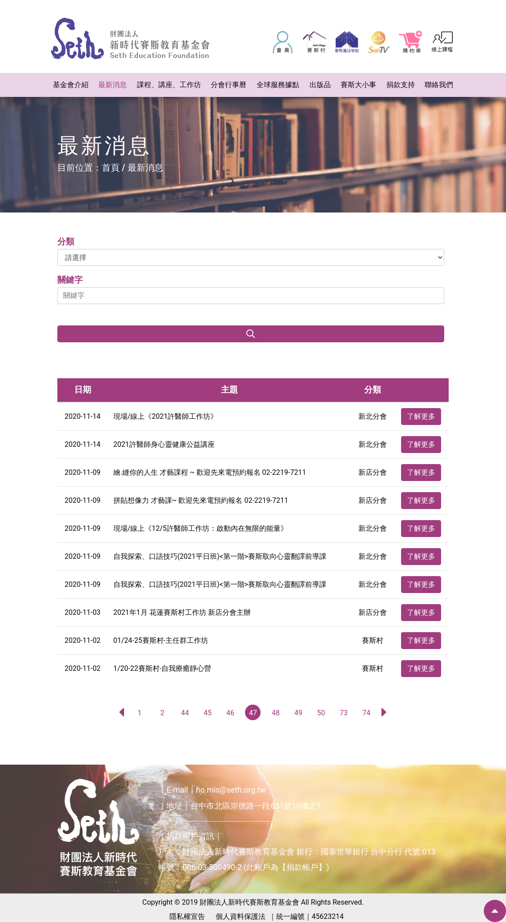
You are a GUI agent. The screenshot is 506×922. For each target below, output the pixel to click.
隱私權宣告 (187, 916)
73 (344, 713)
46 (230, 713)
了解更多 (421, 416)
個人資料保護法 (240, 916)
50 (321, 713)
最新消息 (145, 167)
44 (185, 713)
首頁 (111, 167)
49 (298, 713)
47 (253, 713)
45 (208, 713)
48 (276, 713)
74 (366, 713)
